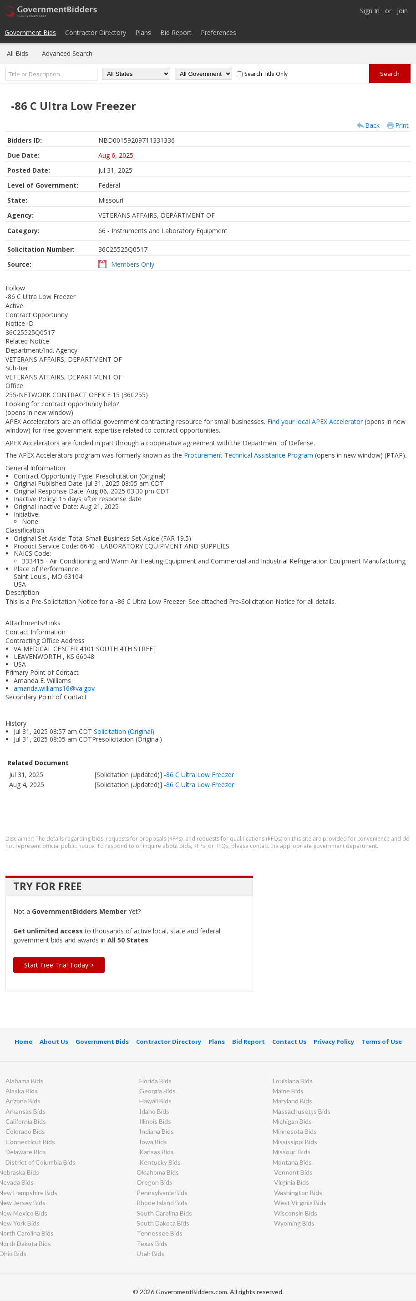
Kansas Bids (156, 1152)
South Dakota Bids (163, 1223)
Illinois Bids (155, 1121)
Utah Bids (150, 1253)
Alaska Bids (21, 1091)
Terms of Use (381, 1041)
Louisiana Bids (293, 1081)
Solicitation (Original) (124, 731)
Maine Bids (288, 1091)
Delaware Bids (25, 1152)
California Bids (25, 1121)
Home (23, 1041)
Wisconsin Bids (295, 1213)
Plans (143, 32)
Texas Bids (152, 1243)
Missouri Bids (291, 1152)
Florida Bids (155, 1081)
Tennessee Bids (160, 1233)
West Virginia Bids (300, 1202)
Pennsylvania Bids (162, 1192)
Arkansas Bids (25, 1111)
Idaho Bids (154, 1111)
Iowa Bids (153, 1142)
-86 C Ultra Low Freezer (199, 774)
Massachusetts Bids (301, 1111)
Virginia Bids (291, 1182)
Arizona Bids (23, 1101)
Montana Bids (292, 1162)
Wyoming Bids (294, 1223)
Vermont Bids (293, 1172)
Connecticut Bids (30, 1142)
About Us (54, 1041)
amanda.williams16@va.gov (54, 688)
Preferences (218, 32)
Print (402, 125)
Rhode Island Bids (162, 1202)
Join (402, 11)
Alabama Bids (24, 1081)
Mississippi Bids (295, 1142)
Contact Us (289, 1041)
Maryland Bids (292, 1101)
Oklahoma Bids (158, 1172)
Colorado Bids (25, 1131)
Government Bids (30, 32)
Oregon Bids (154, 1182)
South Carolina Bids (164, 1213)
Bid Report (176, 32)
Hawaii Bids (155, 1101)
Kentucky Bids (160, 1162)
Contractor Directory (95, 32)
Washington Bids (298, 1192)
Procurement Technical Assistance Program (284, 455)
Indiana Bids (156, 1131)
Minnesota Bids (295, 1131)
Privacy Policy (334, 1041)
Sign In (370, 11)
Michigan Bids (292, 1121)
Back (372, 125)
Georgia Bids (157, 1091)
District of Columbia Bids (40, 1162)
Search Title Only (266, 73)
